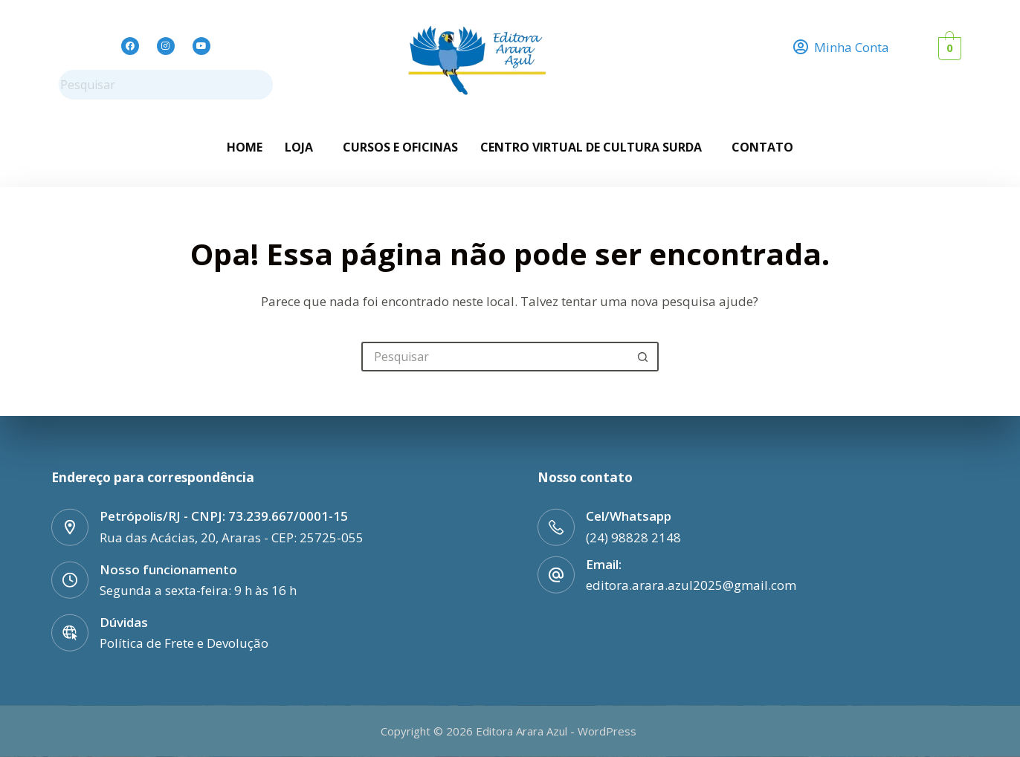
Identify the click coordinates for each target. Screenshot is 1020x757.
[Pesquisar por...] (495, 356)
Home (244, 147)
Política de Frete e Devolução (184, 642)
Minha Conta (851, 47)
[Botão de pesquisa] (644, 356)
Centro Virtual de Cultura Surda (591, 147)
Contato (762, 147)
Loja (299, 147)
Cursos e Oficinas (400, 147)
